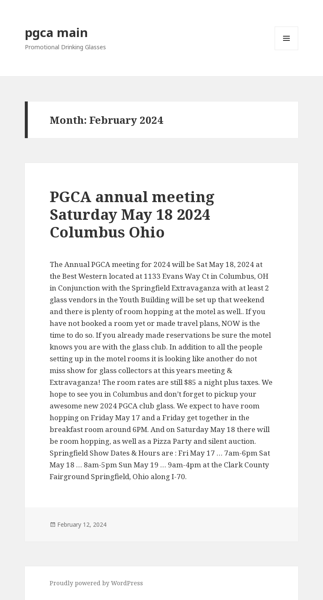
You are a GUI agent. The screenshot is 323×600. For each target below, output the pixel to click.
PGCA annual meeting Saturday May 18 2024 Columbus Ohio (132, 214)
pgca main (56, 32)
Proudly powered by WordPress (96, 583)
